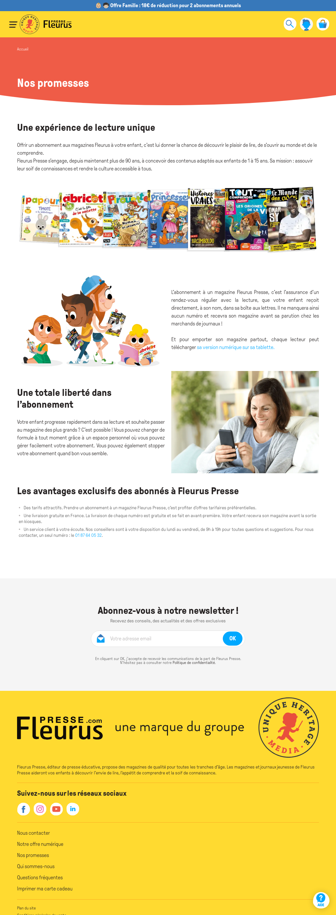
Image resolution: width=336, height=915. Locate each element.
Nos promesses (33, 855)
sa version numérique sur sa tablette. (236, 347)
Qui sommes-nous (35, 866)
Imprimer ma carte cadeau (45, 888)
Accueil (22, 49)
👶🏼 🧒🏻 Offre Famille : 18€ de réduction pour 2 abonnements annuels (168, 5)
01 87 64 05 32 (88, 535)
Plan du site (26, 908)
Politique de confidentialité (194, 662)
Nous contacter (33, 833)
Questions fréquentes (40, 877)
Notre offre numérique (40, 844)
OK (232, 638)
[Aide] (321, 900)
